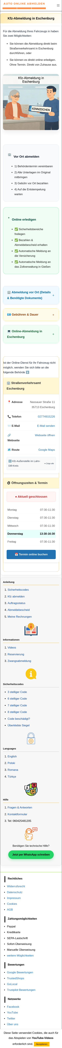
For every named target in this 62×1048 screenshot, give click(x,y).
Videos (12, 647)
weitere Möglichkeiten (20, 955)
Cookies (12, 903)
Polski (11, 763)
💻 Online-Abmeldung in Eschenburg (24, 334)
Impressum (14, 898)
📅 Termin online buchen (31, 554)
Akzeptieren (41, 1044)
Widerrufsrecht (16, 886)
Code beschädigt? (19, 718)
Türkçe (12, 776)
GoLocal (12, 984)
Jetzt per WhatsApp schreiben (31, 854)
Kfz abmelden (16, 596)
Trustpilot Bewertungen (21, 989)
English (12, 756)
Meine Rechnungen (20, 616)
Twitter (11, 1018)
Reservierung (16, 654)
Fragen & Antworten (20, 807)
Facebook (13, 1006)
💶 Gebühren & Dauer (22, 314)
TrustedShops (15, 978)
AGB (10, 909)
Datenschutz (14, 892)
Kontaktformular (17, 814)
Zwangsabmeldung (19, 661)
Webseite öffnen (45, 435)
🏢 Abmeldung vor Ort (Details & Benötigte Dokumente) (29, 295)
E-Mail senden (46, 425)
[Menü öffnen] (58, 5)
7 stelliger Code (17, 705)
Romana (13, 769)
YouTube (12, 1012)
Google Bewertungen (20, 972)
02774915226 (46, 416)
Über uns (12, 1024)
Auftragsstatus (16, 603)
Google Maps (46, 449)
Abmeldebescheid (19, 609)
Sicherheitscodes (18, 589)
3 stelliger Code (17, 692)
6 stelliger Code (17, 698)
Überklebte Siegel (19, 725)
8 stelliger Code (17, 712)
